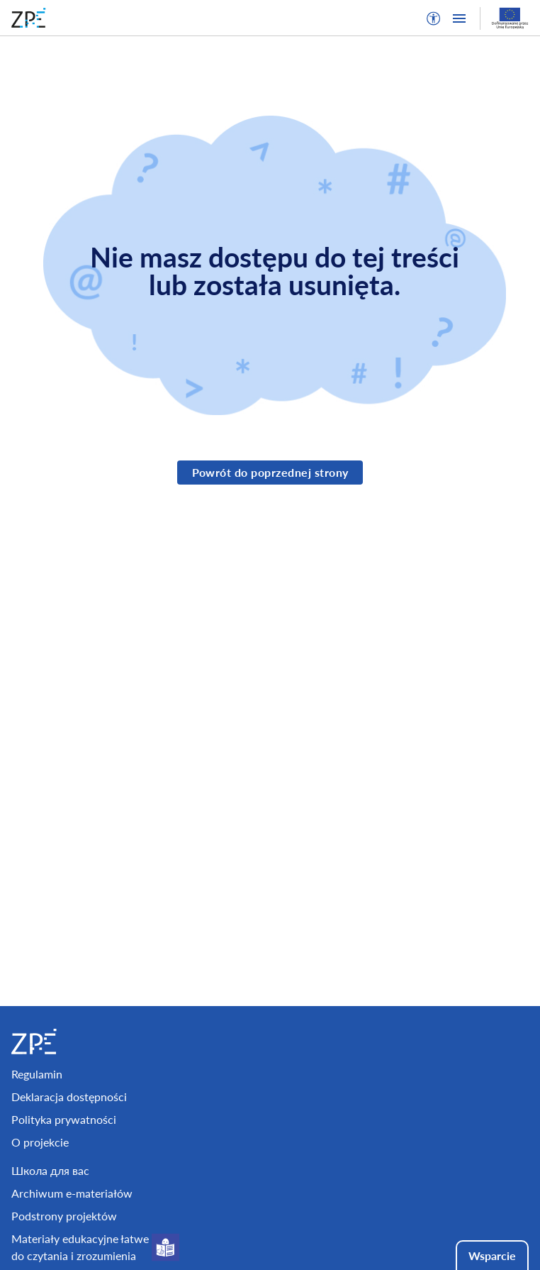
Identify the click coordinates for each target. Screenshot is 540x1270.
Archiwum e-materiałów (72, 1193)
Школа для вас (50, 1170)
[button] (433, 18)
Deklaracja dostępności (69, 1096)
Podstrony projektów (64, 1215)
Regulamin (36, 1074)
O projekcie (40, 1142)
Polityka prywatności (63, 1119)
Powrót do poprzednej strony (270, 472)
